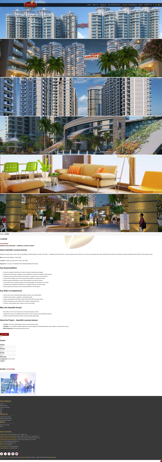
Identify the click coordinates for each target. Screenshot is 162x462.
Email (2, 353)
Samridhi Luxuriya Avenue (6, 418)
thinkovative (53, 457)
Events (1, 426)
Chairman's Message (5, 407)
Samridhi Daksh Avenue (5, 420)
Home (1, 234)
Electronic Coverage (4, 424)
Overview (2, 403)
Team (1, 409)
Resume (3, 357)
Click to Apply (4, 334)
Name (2, 345)
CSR (1, 410)
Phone (2, 349)
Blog (1, 412)
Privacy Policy (22, 457)
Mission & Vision (4, 405)
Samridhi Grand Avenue (5, 417)
